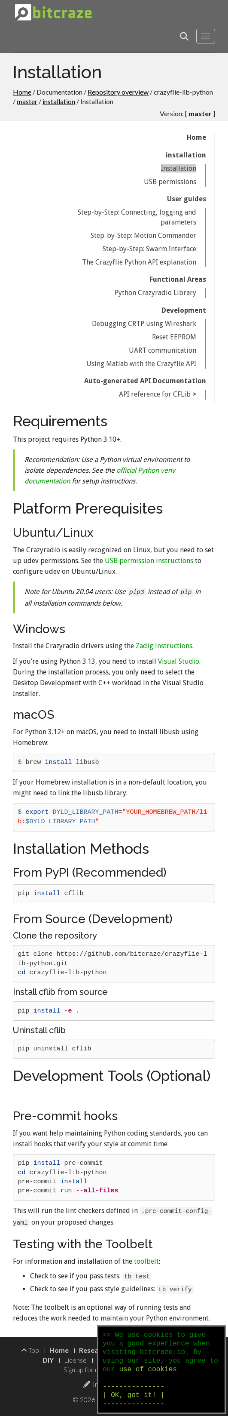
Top (30, 1350)
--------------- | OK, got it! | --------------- (133, 1395)
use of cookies (147, 1369)
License (75, 1360)
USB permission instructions (149, 561)
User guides (186, 199)
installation (59, 101)
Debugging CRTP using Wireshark (144, 324)
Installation (178, 168)
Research (94, 1350)
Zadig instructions (164, 646)
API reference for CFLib (155, 394)
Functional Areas (177, 279)
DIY (48, 1360)
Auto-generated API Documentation (145, 381)
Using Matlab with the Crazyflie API (141, 364)
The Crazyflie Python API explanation (139, 262)
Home (22, 92)
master (27, 101)
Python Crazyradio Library (155, 293)
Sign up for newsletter (95, 1369)
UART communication (162, 350)
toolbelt (146, 1261)
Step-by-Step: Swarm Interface (149, 249)
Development (183, 310)
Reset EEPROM (174, 337)
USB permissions (170, 182)
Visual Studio (178, 661)
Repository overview (118, 92)
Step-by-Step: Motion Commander (143, 235)
